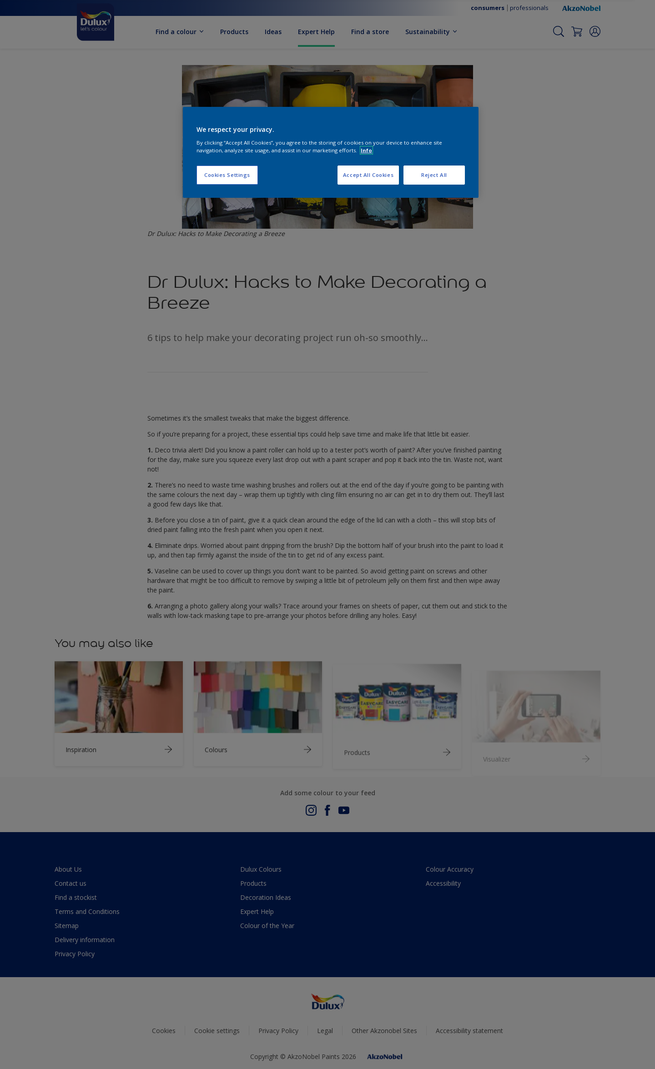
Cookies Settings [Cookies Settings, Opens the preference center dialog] (227, 174)
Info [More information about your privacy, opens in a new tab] (366, 150)
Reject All (434, 174)
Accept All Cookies (368, 174)
